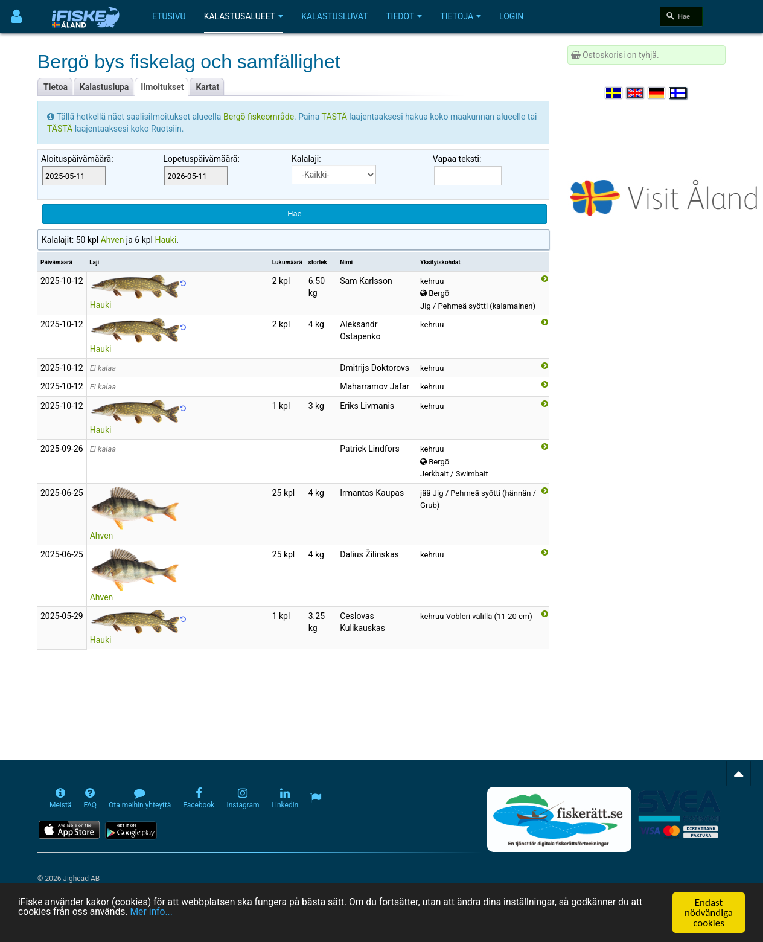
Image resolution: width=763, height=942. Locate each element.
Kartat (207, 87)
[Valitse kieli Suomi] (678, 93)
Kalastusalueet (244, 16)
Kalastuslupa (104, 87)
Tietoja (460, 16)
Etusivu (169, 16)
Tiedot (404, 16)
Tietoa (55, 87)
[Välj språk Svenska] (614, 93)
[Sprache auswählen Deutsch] (657, 93)
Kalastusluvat (334, 16)
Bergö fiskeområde (258, 116)
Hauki (165, 240)
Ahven (112, 240)
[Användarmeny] (16, 16)
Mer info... (242, 917)
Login (511, 16)
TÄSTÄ (336, 116)
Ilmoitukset (162, 87)
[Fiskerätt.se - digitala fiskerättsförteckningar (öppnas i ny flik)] (559, 819)
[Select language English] (635, 93)
